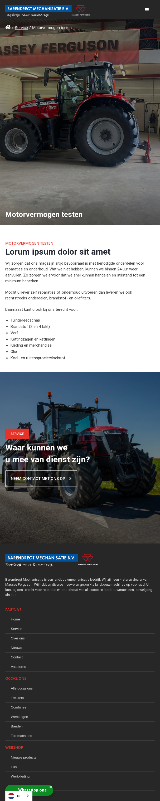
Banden (17, 726)
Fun (14, 767)
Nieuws (16, 648)
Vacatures (18, 667)
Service (21, 27)
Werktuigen (19, 717)
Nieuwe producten (24, 757)
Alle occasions (22, 688)
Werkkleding (20, 776)
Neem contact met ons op (41, 478)
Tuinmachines (21, 736)
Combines (18, 707)
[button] (147, 10)
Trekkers (17, 698)
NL (15, 796)
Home (15, 619)
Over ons (18, 638)
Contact (17, 657)
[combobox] (18, 796)
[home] (72, 9)
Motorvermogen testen (52, 27)
